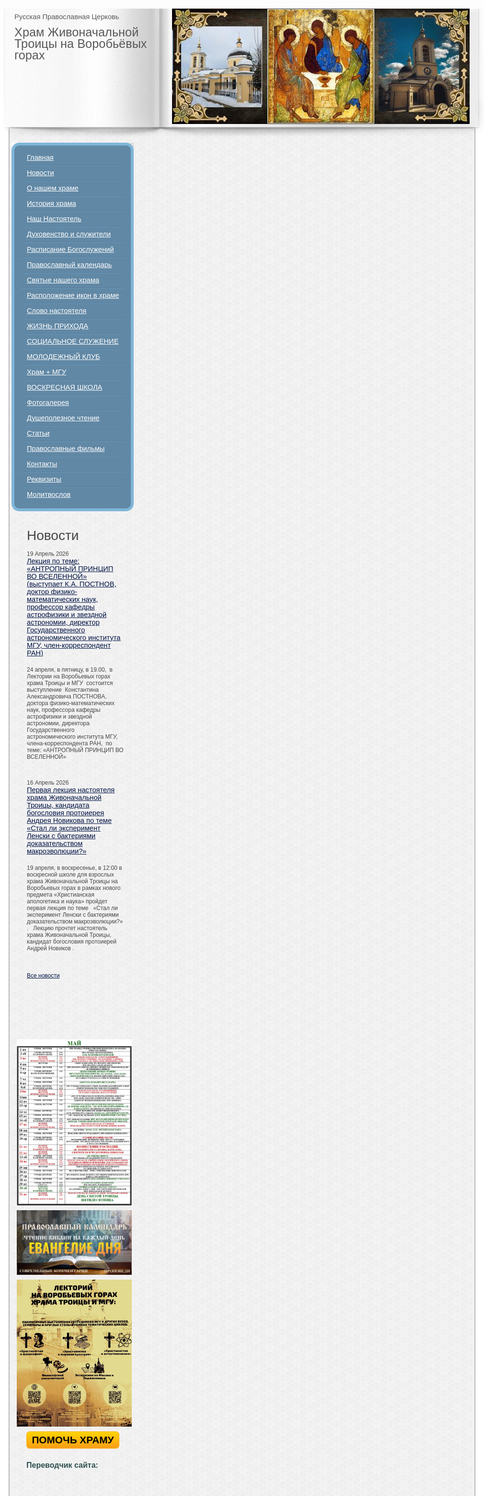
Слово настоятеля (56, 311)
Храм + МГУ (46, 372)
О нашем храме (53, 188)
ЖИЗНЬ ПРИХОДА (57, 326)
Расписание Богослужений (70, 249)
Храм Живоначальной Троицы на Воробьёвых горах (80, 43)
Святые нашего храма (63, 280)
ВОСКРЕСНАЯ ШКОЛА (64, 387)
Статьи (38, 433)
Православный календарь (69, 265)
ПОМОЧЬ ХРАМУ (73, 1439)
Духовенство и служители (69, 234)
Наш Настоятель (54, 219)
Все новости (43, 975)
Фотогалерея (48, 402)
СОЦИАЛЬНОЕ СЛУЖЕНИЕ (72, 341)
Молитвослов (48, 494)
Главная (40, 157)
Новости (40, 173)
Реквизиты (44, 479)
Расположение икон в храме (73, 295)
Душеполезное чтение (63, 418)
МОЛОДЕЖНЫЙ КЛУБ (63, 356)
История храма (51, 203)
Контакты (42, 464)
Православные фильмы (65, 448)
